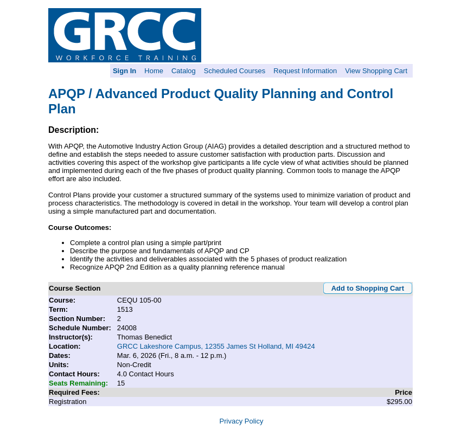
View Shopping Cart (376, 71)
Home (153, 71)
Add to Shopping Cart (367, 288)
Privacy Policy (242, 421)
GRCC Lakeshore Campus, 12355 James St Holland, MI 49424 (216, 346)
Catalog (183, 71)
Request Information (305, 71)
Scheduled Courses (234, 71)
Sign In (124, 71)
